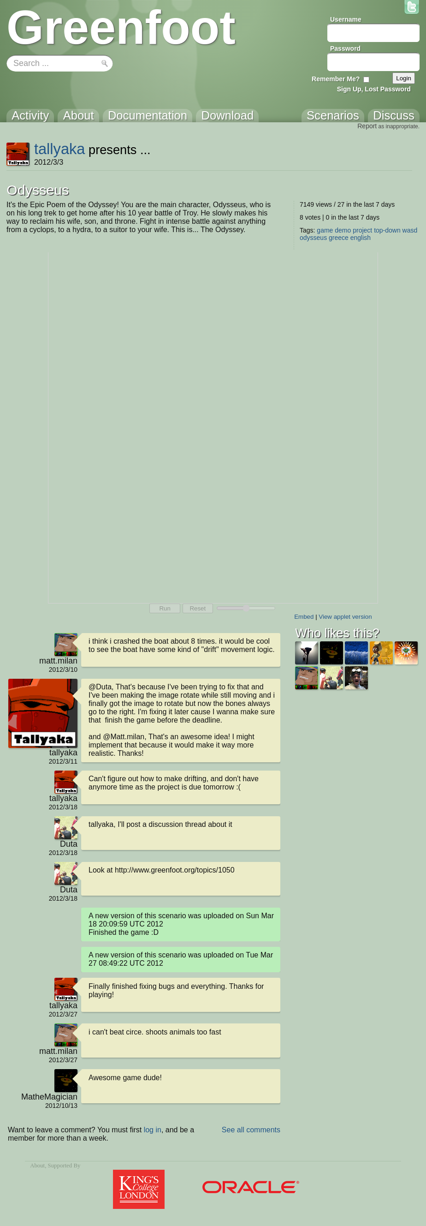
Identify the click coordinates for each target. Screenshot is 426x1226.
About (37, 1165)
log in (152, 1130)
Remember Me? (336, 79)
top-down (387, 230)
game (325, 230)
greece (339, 237)
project (362, 230)
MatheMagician (49, 1096)
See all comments (251, 1130)
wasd (410, 230)
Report (367, 126)
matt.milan (58, 660)
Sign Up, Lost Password (374, 89)
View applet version (345, 616)
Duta (68, 844)
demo (343, 230)
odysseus (313, 237)
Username (345, 19)
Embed (304, 616)
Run (164, 608)
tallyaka (59, 148)
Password (345, 48)
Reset (197, 608)
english (360, 237)
